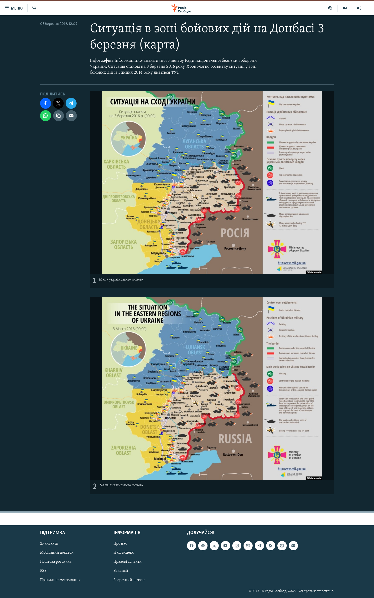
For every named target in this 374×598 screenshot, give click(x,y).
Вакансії (121, 571)
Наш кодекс (124, 553)
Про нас (120, 544)
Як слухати (49, 544)
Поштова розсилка (56, 562)
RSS (43, 571)
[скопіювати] (58, 115)
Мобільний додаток (56, 553)
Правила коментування (60, 580)
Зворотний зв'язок (129, 580)
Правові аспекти (128, 562)
